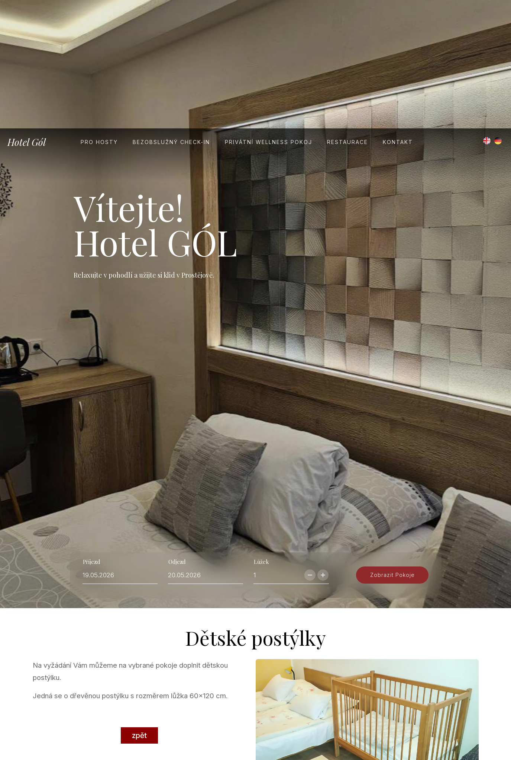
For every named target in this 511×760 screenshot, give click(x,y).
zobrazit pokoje (392, 473)
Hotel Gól (26, 13)
